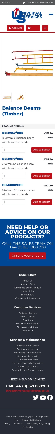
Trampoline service (27, 359)
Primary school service (27, 345)
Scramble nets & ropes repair (27, 370)
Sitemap (18, 423)
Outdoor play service (27, 349)
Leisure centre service (27, 356)
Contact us (27, 330)
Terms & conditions (27, 327)
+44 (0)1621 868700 (42, 2)
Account (15, 28)
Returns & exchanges (27, 323)
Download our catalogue (27, 287)
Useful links (27, 291)
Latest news (27, 294)
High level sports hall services (27, 363)
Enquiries (27, 320)
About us (27, 280)
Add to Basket (41, 150)
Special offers (27, 284)
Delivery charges (28, 313)
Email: (6, 2)
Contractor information (27, 298)
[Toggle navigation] (50, 15)
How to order (27, 316)
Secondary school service (27, 352)
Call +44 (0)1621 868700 (27, 386)
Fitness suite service (27, 366)
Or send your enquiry (27, 255)
